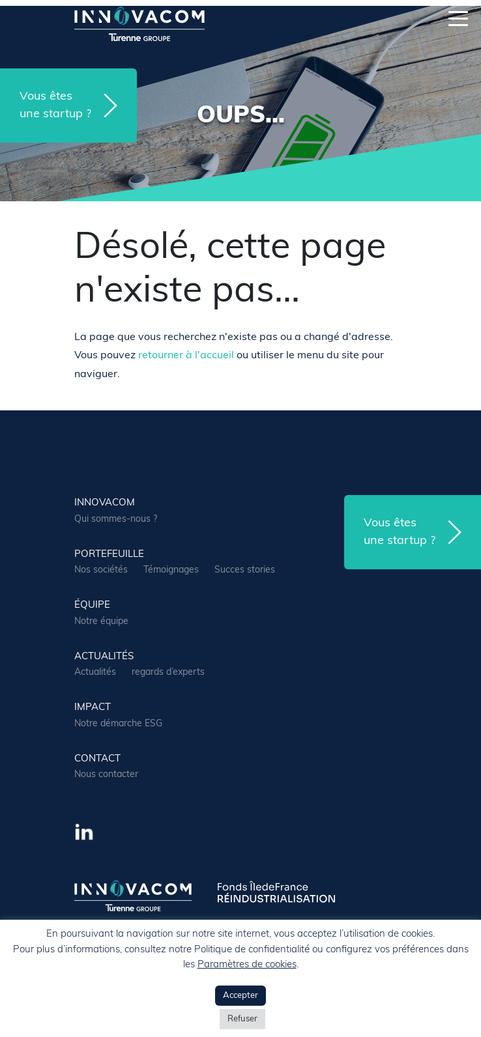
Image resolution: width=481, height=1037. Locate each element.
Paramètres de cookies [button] (247, 965)
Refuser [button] (242, 1019)
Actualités (95, 672)
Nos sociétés (101, 570)
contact (97, 759)
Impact (92, 708)
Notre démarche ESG (118, 724)
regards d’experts (168, 672)
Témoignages (171, 570)
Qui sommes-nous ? (115, 519)
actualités (104, 657)
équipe (92, 605)
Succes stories (244, 570)
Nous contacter (106, 775)
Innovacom (104, 503)
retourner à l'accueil (186, 355)
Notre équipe (101, 622)
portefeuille (109, 555)
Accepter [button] (240, 995)
